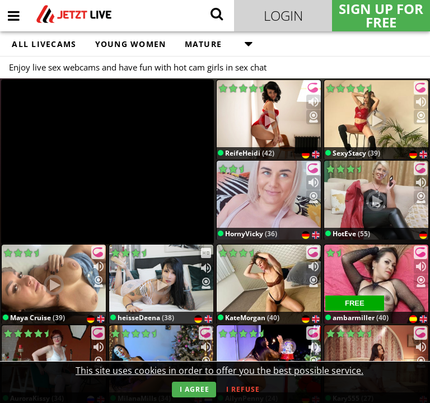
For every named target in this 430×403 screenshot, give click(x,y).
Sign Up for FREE (381, 15)
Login (283, 15)
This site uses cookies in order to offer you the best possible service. (219, 370)
